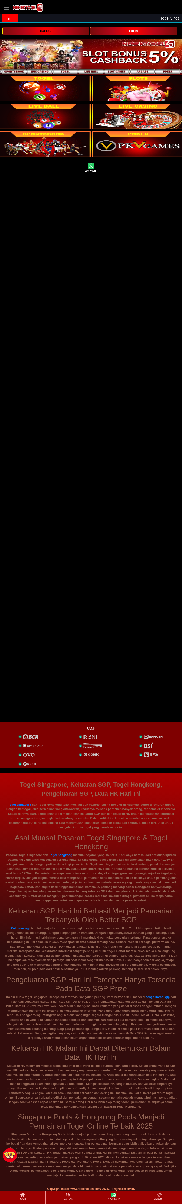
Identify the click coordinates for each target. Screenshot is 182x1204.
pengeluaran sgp (158, 997)
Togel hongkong (60, 855)
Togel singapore (19, 804)
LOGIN (133, 31)
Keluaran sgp (20, 928)
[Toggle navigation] (6, 7)
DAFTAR (45, 31)
